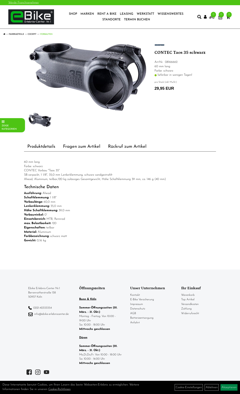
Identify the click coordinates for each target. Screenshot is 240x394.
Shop (73, 14)
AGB (133, 313)
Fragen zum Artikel (81, 146)
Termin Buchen (137, 19)
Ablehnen (212, 387)
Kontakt (135, 295)
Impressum (136, 304)
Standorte (111, 19)
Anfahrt (135, 322)
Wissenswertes (170, 14)
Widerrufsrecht (190, 313)
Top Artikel (187, 299)
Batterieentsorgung (142, 317)
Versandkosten (190, 304)
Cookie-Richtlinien (59, 389)
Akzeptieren (229, 387)
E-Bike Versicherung (142, 299)
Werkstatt (145, 14)
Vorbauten (46, 34)
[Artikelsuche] (199, 18)
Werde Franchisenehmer (23, 2)
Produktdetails (41, 146)
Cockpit (32, 34)
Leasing (126, 14)
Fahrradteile (16, 34)
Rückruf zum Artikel (127, 146)
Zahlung (186, 308)
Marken (87, 14)
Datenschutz (137, 308)
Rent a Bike (106, 14)
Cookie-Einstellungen (189, 387)
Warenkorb (188, 295)
